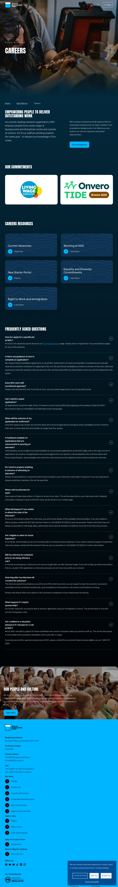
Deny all (94, 876)
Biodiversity (16, 787)
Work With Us (22, 103)
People (14, 821)
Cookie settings (80, 876)
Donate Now (16, 844)
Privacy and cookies (92, 882)
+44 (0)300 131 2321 (13, 769)
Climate (14, 781)
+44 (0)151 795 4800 (14, 772)
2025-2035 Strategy (19, 833)
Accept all (106, 876)
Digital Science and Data (20, 811)
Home (7, 103)
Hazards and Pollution (20, 793)
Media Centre (16, 827)
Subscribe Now (17, 854)
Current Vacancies (51, 343)
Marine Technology (19, 805)
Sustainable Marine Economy (23, 799)
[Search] (98, 5)
